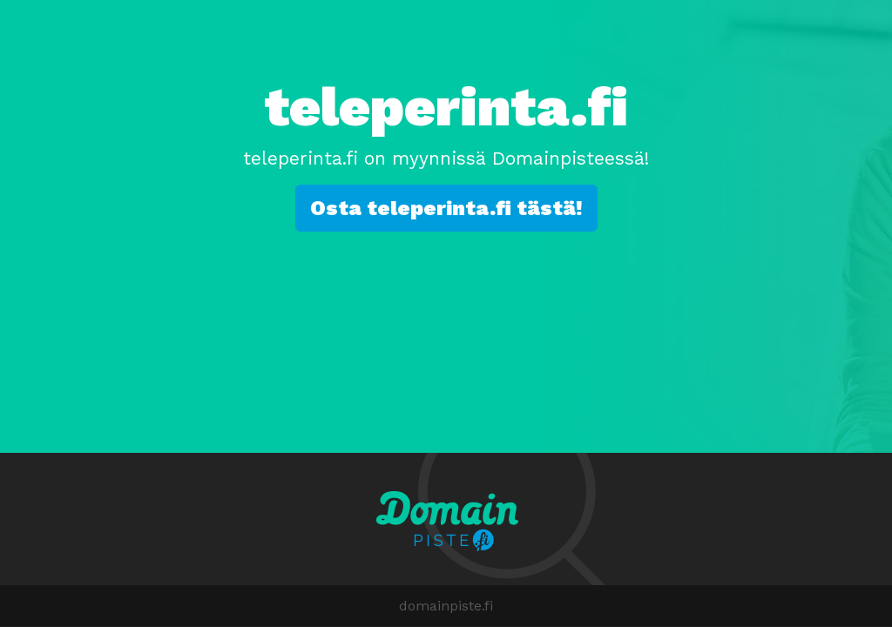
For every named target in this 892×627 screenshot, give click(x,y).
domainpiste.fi (446, 605)
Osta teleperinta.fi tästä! (446, 208)
